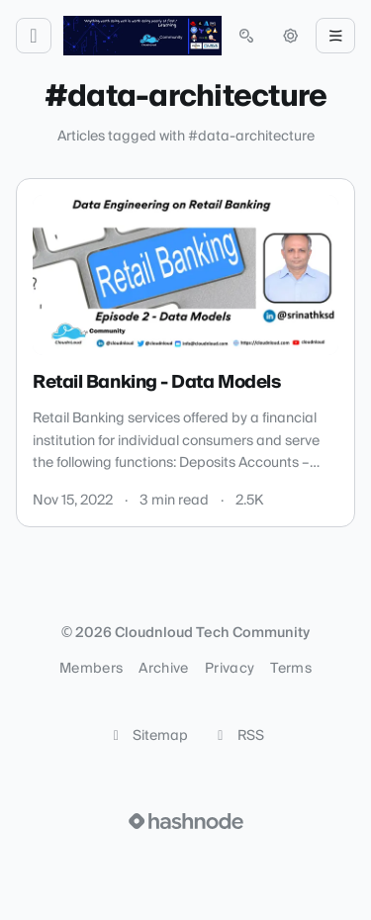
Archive (163, 669)
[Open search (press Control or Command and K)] (246, 35)
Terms (291, 669)
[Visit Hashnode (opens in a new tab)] (186, 821)
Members (91, 669)
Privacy (229, 669)
